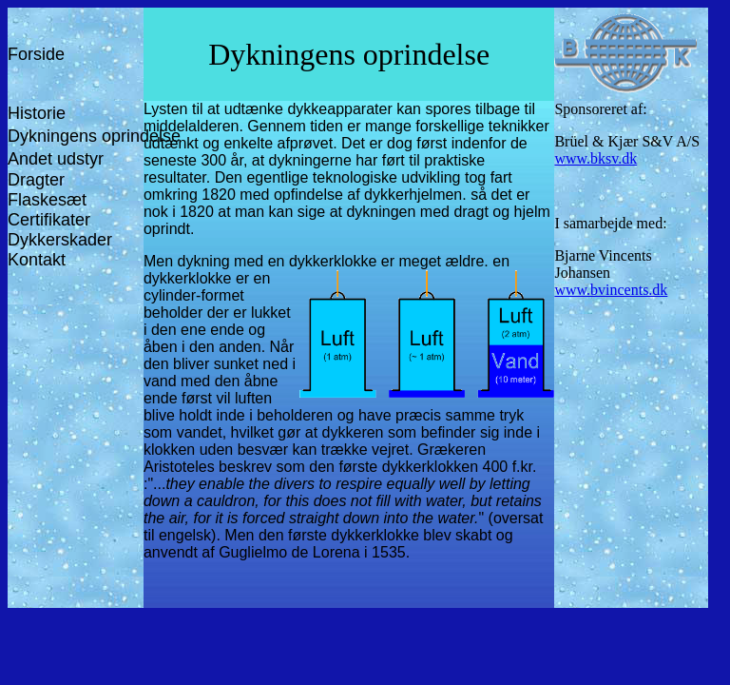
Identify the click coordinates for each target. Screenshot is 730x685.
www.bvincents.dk (610, 290)
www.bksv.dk (595, 158)
